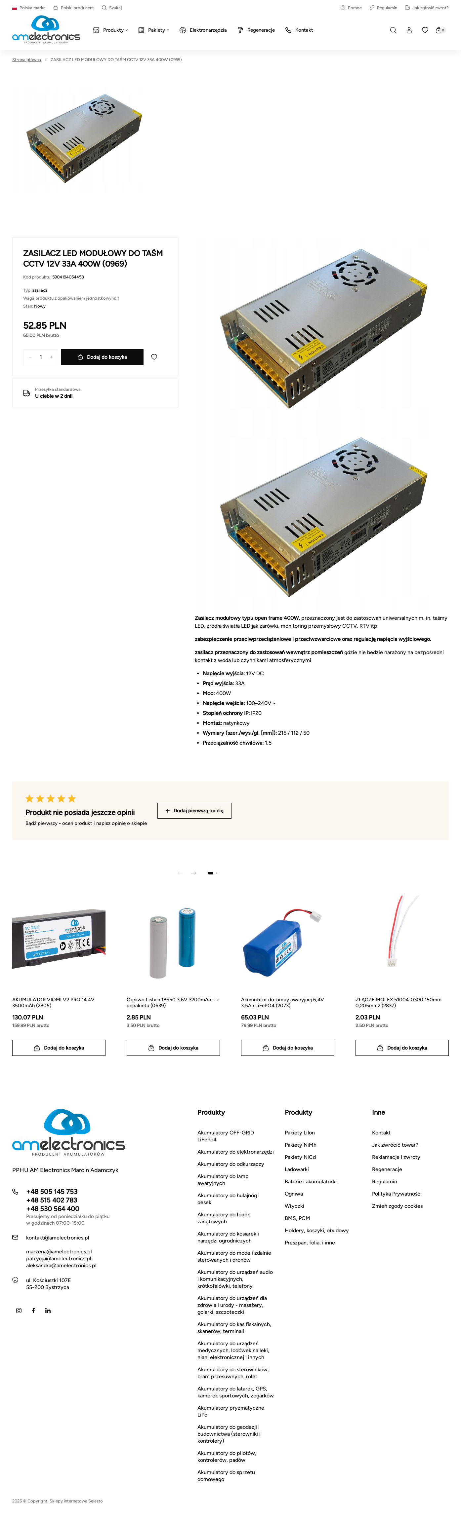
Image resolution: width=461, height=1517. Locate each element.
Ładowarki (297, 1169)
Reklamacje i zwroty (396, 1157)
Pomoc (351, 7)
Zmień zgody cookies (397, 1206)
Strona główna (26, 59)
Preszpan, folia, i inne (310, 1243)
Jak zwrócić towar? (395, 1145)
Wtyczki (294, 1206)
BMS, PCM (297, 1218)
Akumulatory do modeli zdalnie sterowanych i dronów (234, 1256)
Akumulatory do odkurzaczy (230, 1164)
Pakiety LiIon (300, 1132)
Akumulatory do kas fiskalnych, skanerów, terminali (234, 1327)
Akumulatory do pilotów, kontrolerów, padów (226, 1456)
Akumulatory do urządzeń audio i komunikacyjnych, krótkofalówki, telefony (235, 1279)
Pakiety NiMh (300, 1145)
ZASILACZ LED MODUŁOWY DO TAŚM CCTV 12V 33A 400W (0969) (116, 59)
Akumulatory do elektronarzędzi (235, 1152)
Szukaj (112, 7)
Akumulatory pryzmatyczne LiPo (230, 1411)
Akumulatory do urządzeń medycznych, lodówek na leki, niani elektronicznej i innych (233, 1350)
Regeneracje (387, 1169)
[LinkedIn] (48, 1310)
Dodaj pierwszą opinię (194, 811)
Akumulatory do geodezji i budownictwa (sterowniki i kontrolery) (229, 1434)
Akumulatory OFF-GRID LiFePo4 (225, 1136)
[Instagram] (18, 1310)
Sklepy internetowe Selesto (76, 1500)
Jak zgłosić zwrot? (427, 7)
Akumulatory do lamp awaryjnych (223, 1179)
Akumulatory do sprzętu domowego (226, 1475)
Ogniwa (294, 1194)
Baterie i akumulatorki (311, 1181)
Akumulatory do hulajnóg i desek (228, 1198)
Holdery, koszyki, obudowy (317, 1230)
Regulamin (383, 7)
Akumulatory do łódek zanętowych (223, 1218)
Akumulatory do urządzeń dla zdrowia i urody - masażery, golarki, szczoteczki (232, 1305)
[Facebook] (33, 1310)
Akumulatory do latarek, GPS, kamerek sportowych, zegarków (235, 1392)
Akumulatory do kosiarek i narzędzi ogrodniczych (228, 1237)
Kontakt (381, 1132)
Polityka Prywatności (397, 1194)
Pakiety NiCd (300, 1157)
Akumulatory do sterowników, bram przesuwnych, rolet (233, 1373)
